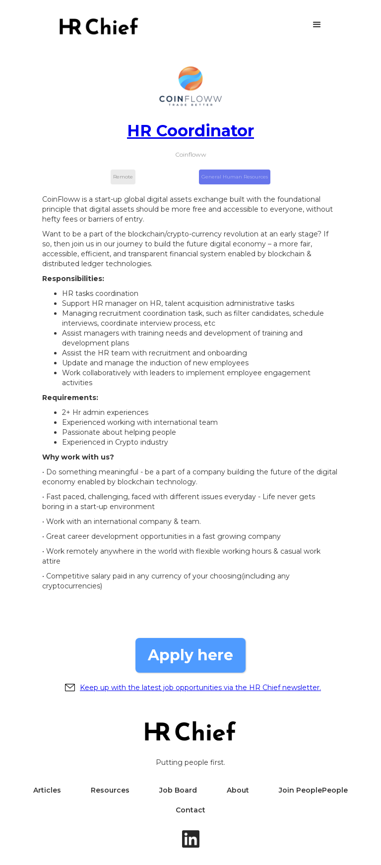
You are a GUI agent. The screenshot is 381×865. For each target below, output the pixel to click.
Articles (47, 790)
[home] (98, 26)
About (238, 790)
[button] (317, 25)
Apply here (190, 655)
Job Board (178, 790)
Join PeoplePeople (313, 790)
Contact (190, 810)
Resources (110, 790)
